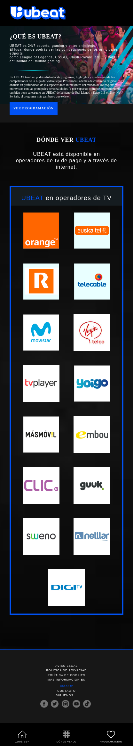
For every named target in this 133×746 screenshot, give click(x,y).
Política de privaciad (66, 670)
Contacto (66, 690)
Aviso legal (66, 665)
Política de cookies (66, 675)
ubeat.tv (66, 686)
